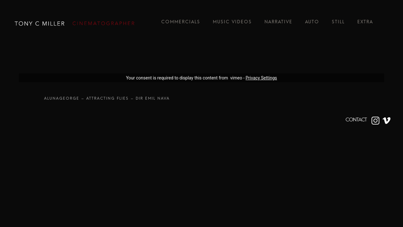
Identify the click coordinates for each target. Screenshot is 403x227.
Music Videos (232, 23)
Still (338, 23)
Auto (312, 23)
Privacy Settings (261, 77)
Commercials (181, 23)
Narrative (278, 23)
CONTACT (356, 119)
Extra (365, 23)
